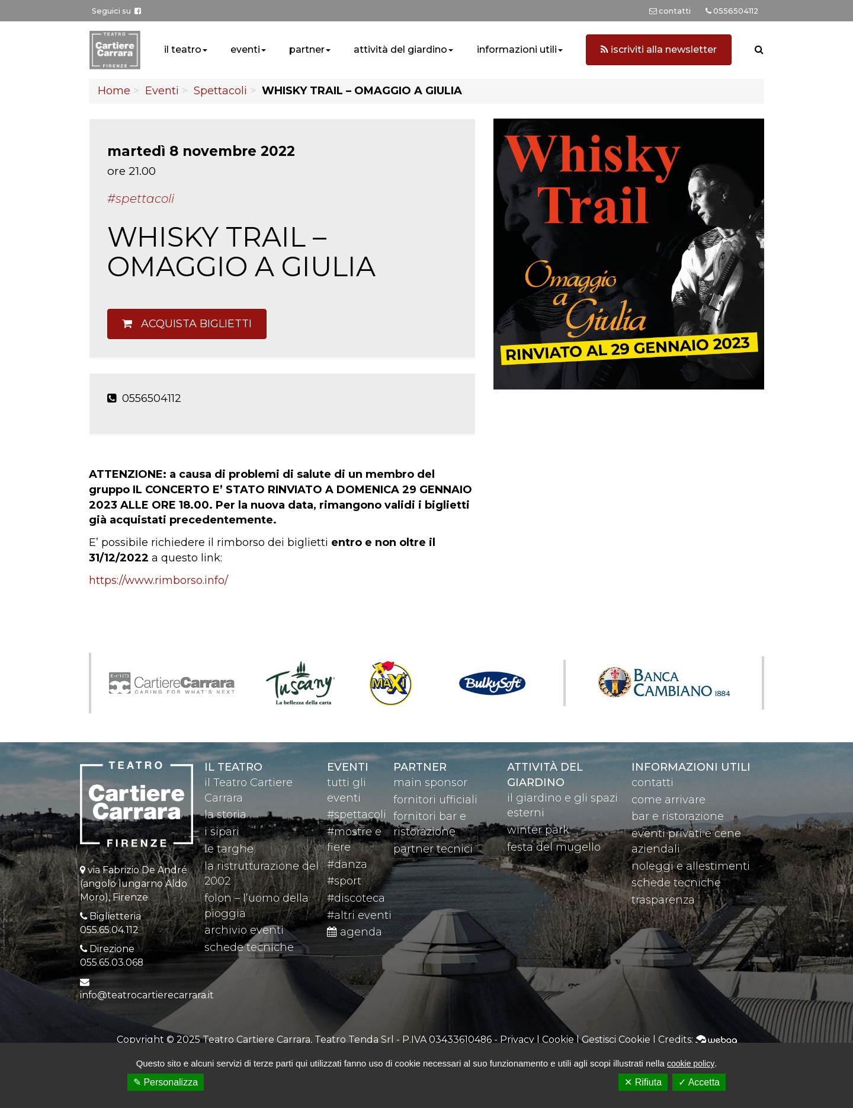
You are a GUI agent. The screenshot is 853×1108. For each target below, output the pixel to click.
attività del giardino (400, 49)
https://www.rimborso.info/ (158, 580)
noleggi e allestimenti (690, 866)
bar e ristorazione (677, 816)
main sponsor (430, 782)
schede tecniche (249, 947)
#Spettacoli (140, 198)
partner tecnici (433, 848)
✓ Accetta (699, 1082)
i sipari (221, 831)
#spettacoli (356, 814)
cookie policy (690, 1063)
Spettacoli (220, 90)
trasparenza (663, 899)
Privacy (517, 1039)
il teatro (182, 49)
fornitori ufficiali (435, 799)
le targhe (229, 848)
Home (114, 90)
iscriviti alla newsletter (659, 49)
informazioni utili (517, 49)
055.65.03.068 (111, 962)
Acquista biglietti (187, 323)
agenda (354, 931)
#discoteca (356, 898)
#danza (347, 864)
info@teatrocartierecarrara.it (147, 995)
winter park (538, 829)
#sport (344, 880)
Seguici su (116, 11)
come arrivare (668, 799)
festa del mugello (554, 847)
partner (307, 49)
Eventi (162, 90)
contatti (652, 782)
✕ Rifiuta (643, 1082)
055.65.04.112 (109, 929)
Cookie (558, 1039)
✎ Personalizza (165, 1082)
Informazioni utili (691, 767)
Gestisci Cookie (616, 1039)
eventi (245, 49)
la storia (225, 814)
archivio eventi (244, 930)
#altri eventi (359, 915)
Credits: (697, 1039)
